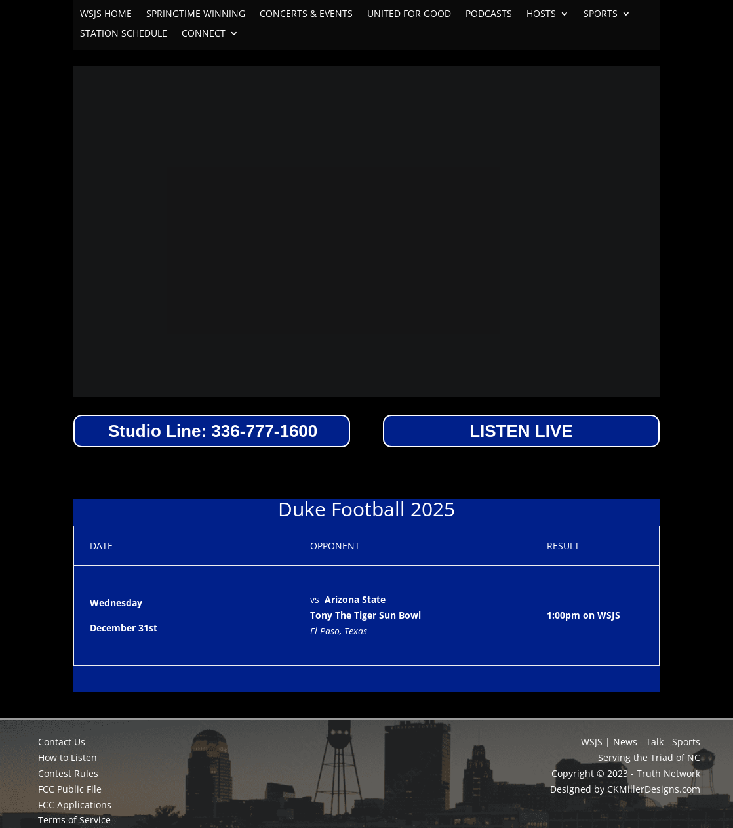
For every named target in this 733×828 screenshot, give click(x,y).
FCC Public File (70, 789)
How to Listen (67, 757)
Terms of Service (74, 820)
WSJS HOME (106, 14)
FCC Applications (74, 804)
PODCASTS (489, 14)
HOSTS (541, 14)
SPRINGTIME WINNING (195, 14)
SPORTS (601, 14)
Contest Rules (68, 773)
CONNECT (204, 34)
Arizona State (355, 599)
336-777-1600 (264, 431)
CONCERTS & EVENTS (306, 14)
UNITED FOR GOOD (409, 14)
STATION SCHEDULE (123, 34)
